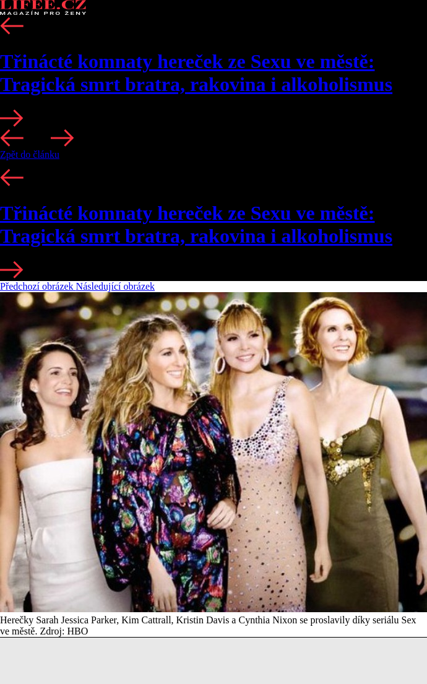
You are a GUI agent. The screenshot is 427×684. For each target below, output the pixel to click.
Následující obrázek (115, 286)
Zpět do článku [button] (29, 154)
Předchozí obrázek (38, 286)
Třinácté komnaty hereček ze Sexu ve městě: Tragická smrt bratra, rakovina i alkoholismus (196, 72)
